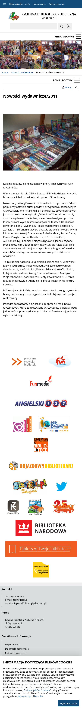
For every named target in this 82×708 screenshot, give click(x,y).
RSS (4, 4)
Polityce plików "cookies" (37, 690)
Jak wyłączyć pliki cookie (30, 696)
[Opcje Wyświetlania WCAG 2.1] (68, 26)
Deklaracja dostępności (20, 4)
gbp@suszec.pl (20, 599)
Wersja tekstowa (56, 4)
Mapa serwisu (40, 4)
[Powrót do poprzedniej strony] (76, 87)
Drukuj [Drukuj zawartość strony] (66, 87)
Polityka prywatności (15, 653)
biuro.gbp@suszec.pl (35, 603)
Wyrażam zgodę (68, 703)
